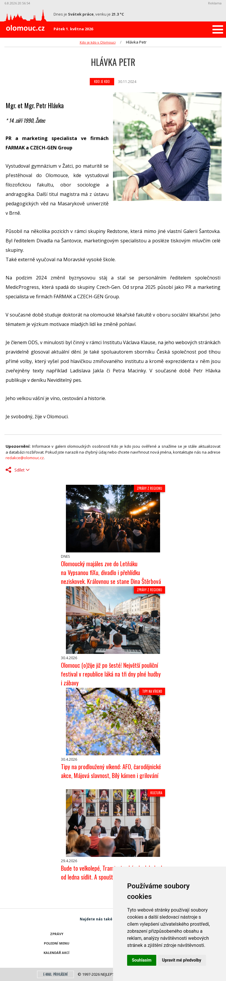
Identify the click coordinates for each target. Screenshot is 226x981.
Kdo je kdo (102, 81)
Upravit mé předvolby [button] (181, 960)
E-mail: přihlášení (55, 974)
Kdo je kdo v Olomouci (98, 42)
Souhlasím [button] (142, 960)
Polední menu (56, 943)
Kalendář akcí (56, 952)
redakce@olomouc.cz (25, 457)
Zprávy (56, 934)
